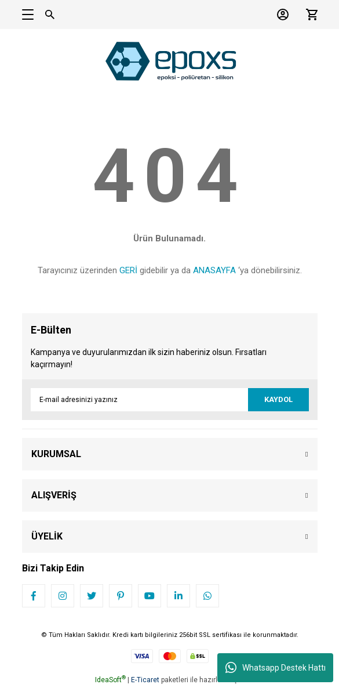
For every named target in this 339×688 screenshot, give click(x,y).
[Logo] (169, 61)
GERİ (128, 270)
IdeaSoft (110, 680)
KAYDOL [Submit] (278, 399)
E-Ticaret (145, 680)
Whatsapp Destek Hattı (275, 667)
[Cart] (309, 14)
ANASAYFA (214, 270)
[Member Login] (280, 14)
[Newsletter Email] (170, 399)
